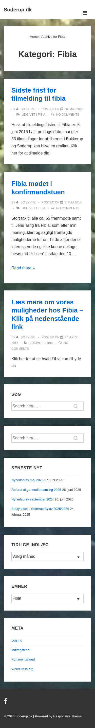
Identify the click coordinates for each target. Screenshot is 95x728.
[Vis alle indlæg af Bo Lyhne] (26, 109)
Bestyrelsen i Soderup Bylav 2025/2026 (40, 509)
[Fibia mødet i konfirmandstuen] (72, 202)
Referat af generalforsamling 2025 (36, 490)
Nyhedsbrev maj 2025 (27, 480)
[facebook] (6, 703)
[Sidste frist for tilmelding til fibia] (73, 109)
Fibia (41, 114)
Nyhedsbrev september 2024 (32, 499)
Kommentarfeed (23, 659)
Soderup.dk (18, 9)
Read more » (23, 268)
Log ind (16, 640)
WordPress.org (22, 669)
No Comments (67, 114)
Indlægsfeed (20, 650)
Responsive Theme (67, 716)
